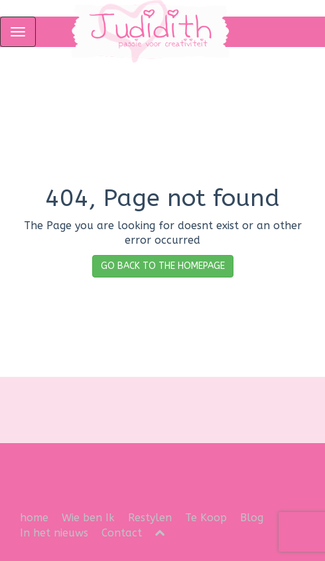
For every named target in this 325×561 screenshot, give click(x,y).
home (34, 517)
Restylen (150, 517)
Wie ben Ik (88, 517)
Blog (251, 517)
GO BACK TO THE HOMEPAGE (163, 266)
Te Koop (206, 517)
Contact (121, 533)
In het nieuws (54, 533)
